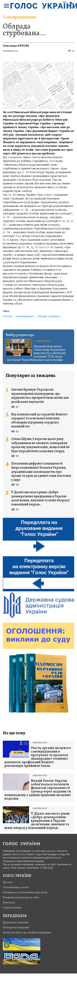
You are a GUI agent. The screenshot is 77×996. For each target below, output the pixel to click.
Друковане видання (15, 922)
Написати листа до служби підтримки (27, 932)
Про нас (8, 882)
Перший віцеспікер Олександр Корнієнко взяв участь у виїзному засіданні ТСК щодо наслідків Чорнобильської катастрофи (36, 352)
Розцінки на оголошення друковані (25, 892)
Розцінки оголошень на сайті (21, 897)
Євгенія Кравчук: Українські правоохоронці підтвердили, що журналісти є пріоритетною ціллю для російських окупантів (40, 396)
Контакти (9, 902)
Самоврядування (19, 17)
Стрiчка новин (12, 907)
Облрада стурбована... (24, 29)
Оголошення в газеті (16, 887)
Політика (7, 316)
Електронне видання (16, 927)
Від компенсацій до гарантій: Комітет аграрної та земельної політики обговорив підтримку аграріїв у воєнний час (39, 420)
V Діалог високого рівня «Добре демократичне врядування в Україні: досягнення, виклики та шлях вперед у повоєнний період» (40, 498)
